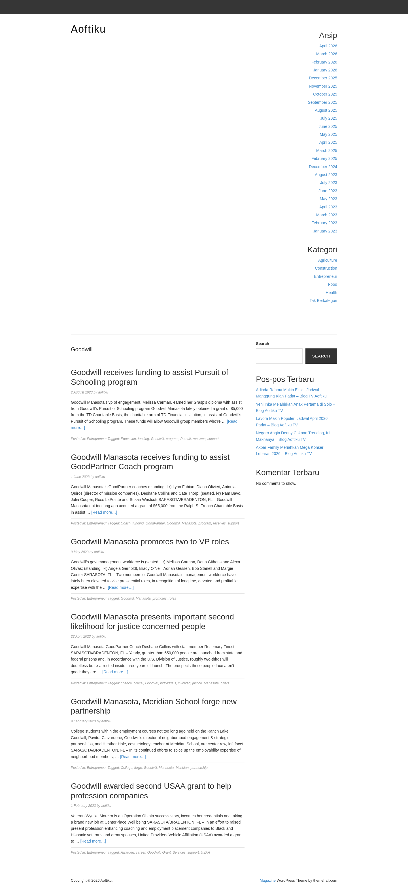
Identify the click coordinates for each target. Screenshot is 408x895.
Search (262, 343)
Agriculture (327, 260)
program (172, 439)
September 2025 (322, 102)
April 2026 (328, 46)
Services (179, 852)
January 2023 (325, 231)
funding (143, 439)
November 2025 (323, 86)
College (126, 768)
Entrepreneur (325, 276)
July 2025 (328, 118)
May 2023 (328, 198)
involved (184, 683)
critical (138, 683)
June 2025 (328, 126)
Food (332, 284)
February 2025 (324, 158)
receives (199, 439)
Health (331, 292)
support (213, 439)
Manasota (189, 523)
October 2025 (325, 94)
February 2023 (324, 223)
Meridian (182, 768)
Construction (326, 268)
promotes (159, 598)
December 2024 (323, 166)
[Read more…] (104, 512)
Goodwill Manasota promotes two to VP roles (150, 541)
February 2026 (324, 62)
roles (172, 598)
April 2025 (328, 142)
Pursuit (185, 439)
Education (128, 439)
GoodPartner (155, 523)
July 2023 (328, 182)
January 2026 (325, 70)
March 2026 (326, 54)
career (140, 852)
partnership (199, 768)
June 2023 (328, 191)
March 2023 (326, 215)
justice (197, 683)
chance (126, 683)
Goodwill (157, 439)
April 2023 (328, 207)
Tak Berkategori (323, 300)
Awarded (127, 852)
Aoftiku (88, 29)
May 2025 (328, 134)
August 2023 (326, 174)
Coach (126, 523)
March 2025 (326, 150)
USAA (205, 852)
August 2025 (326, 110)
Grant (166, 852)
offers (225, 683)
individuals (168, 683)
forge (138, 768)
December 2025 (323, 78)
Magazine (268, 880)
